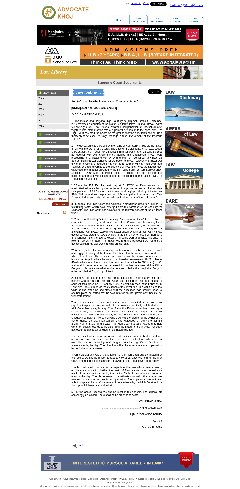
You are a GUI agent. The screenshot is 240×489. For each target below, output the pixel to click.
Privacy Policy (126, 479)
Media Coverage (156, 479)
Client (146, 3)
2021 (41, 120)
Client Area (55, 479)
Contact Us (173, 479)
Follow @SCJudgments (186, 5)
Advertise (141, 479)
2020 (41, 126)
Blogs (83, 479)
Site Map (185, 479)
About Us (93, 479)
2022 (41, 115)
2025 (41, 98)
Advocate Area (71, 479)
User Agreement (108, 479)
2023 (41, 109)
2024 (41, 103)
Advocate (136, 3)
